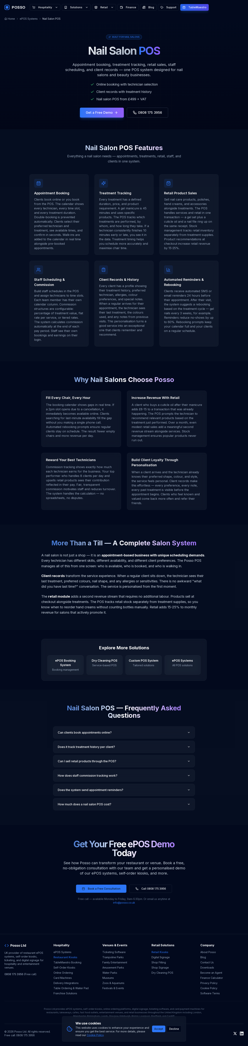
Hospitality (45, 7)
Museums (108, 977)
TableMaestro (194, 7)
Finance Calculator (211, 977)
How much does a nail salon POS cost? (124, 804)
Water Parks (109, 972)
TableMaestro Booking (67, 962)
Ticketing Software (114, 952)
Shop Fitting (158, 962)
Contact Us (207, 962)
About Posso (208, 952)
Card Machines (63, 977)
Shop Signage (160, 967)
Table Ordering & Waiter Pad (71, 988)
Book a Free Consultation (101, 888)
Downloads (207, 967)
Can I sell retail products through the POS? (124, 761)
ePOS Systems (29, 18)
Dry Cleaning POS (162, 972)
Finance (128, 7)
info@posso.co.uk (124, 902)
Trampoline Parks (113, 957)
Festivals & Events (113, 988)
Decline (174, 1028)
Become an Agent (211, 972)
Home (9, 18)
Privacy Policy (209, 983)
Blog (148, 7)
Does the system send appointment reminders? (124, 790)
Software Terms (210, 993)
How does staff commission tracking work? (124, 775)
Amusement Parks (113, 967)
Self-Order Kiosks (64, 967)
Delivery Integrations (66, 983)
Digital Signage (160, 957)
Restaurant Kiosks (65, 957)
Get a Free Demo (102, 112)
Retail (104, 7)
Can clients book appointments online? (124, 732)
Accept (158, 1028)
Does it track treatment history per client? (124, 747)
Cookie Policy (208, 988)
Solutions (76, 7)
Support (168, 7)
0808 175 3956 (147, 112)
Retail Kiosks (159, 952)
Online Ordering (63, 972)
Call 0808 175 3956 (150, 888)
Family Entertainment (114, 962)
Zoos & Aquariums (113, 983)
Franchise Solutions (65, 993)
